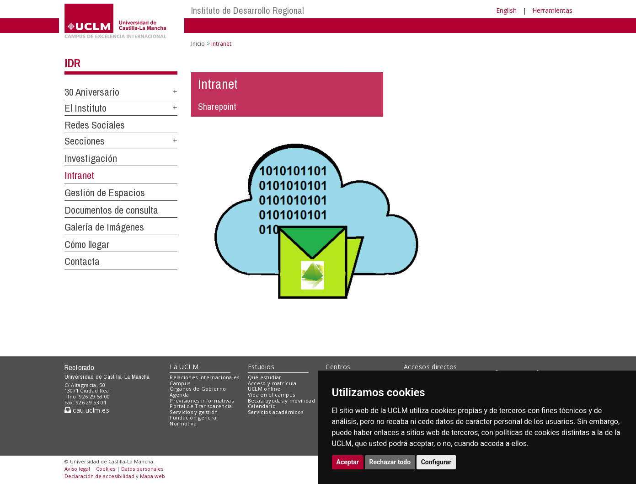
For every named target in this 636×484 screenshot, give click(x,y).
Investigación (90, 158)
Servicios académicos (276, 412)
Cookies (105, 468)
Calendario (262, 406)
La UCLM (184, 366)
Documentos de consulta (111, 210)
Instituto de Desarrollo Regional (247, 10)
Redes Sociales (94, 125)
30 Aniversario (91, 92)
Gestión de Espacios (104, 192)
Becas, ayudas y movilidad (281, 400)
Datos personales (142, 468)
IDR (72, 63)
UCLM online (264, 388)
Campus (180, 383)
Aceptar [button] (348, 462)
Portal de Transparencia (201, 406)
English (506, 10)
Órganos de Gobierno (198, 388)
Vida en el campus (271, 394)
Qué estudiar (265, 377)
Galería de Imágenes (104, 227)
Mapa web (152, 476)
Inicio (198, 44)
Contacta (82, 261)
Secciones (84, 141)
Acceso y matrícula (272, 383)
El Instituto (85, 108)
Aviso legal (77, 468)
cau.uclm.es (86, 410)
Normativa (183, 423)
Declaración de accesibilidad (99, 476)
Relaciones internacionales (205, 377)
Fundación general (194, 417)
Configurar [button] (436, 462)
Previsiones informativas (202, 400)
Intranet (79, 175)
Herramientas (552, 10)
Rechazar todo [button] (390, 462)
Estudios (261, 366)
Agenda (179, 394)
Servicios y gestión (194, 412)
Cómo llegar (86, 244)
